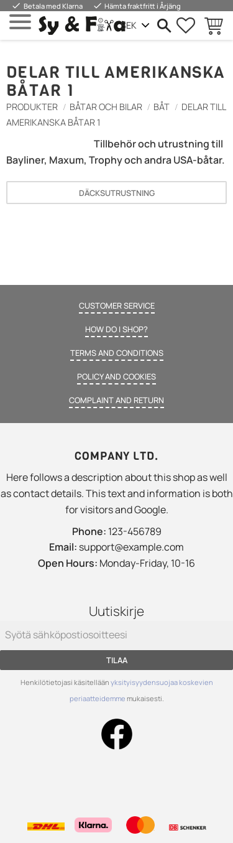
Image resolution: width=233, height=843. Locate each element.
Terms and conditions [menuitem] (116, 352)
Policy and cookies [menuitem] (116, 376)
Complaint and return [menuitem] (116, 400)
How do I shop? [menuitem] (116, 329)
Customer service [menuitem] (117, 305)
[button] (20, 22)
